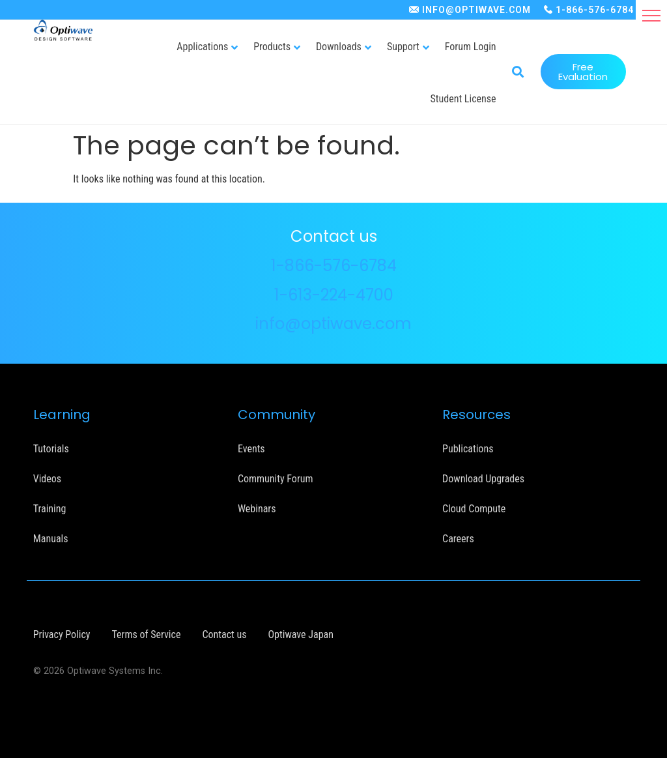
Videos (47, 478)
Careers (458, 538)
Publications (467, 448)
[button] (651, 15)
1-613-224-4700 (333, 294)
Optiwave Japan (300, 634)
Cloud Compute (473, 508)
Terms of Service (145, 634)
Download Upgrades (483, 478)
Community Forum (275, 478)
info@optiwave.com (333, 323)
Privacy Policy (62, 634)
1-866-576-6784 (595, 10)
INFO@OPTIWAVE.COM (476, 10)
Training (49, 508)
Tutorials (51, 448)
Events (251, 448)
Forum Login (470, 46)
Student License (463, 99)
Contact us (224, 634)
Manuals (50, 538)
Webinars (257, 508)
